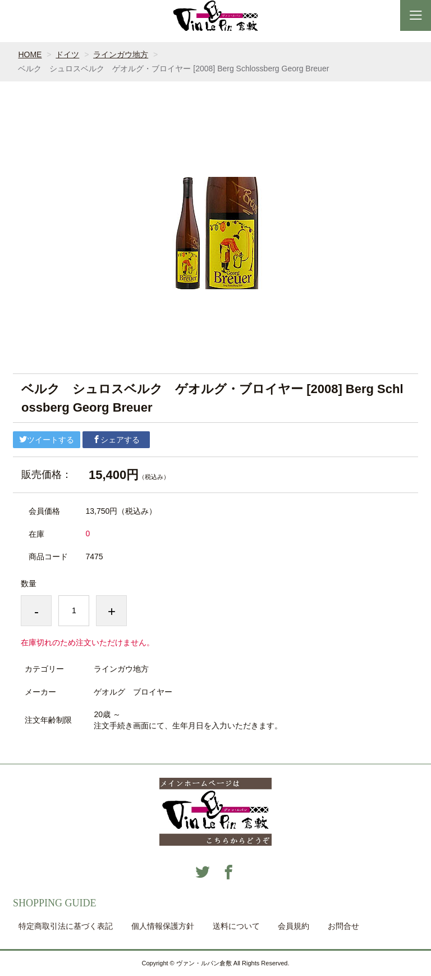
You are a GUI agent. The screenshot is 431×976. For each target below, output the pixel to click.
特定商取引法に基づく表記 (66, 926)
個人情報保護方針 (162, 926)
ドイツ (67, 54)
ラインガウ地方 (120, 54)
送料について (236, 926)
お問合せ (343, 926)
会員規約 (293, 926)
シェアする (116, 439)
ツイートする (46, 439)
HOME (30, 54)
